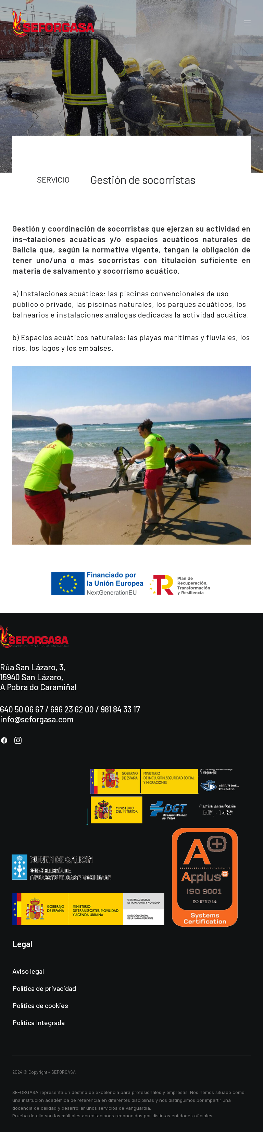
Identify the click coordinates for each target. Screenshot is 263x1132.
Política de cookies (40, 1005)
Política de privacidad (44, 988)
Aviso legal (28, 971)
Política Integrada (38, 1022)
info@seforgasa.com (37, 719)
